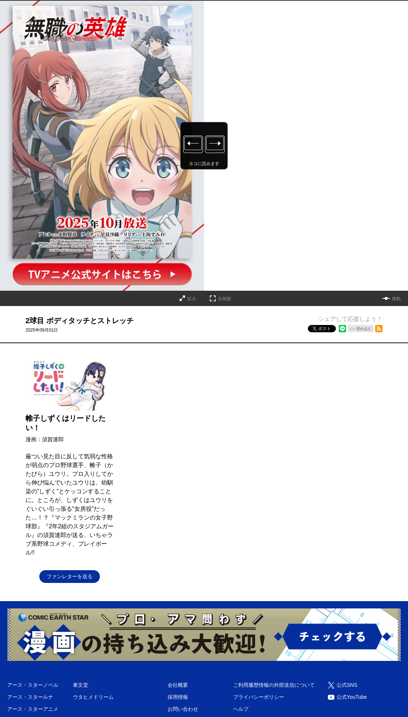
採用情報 (178, 697)
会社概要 (178, 685)
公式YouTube (352, 697)
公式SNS (347, 685)
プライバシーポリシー (258, 697)
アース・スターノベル (32, 685)
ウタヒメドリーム (93, 697)
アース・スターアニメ (32, 709)
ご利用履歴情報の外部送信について (274, 685)
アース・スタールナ (30, 697)
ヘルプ (240, 709)
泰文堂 (80, 685)
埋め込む (364, 328)
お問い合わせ (183, 709)
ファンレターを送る (70, 576)
